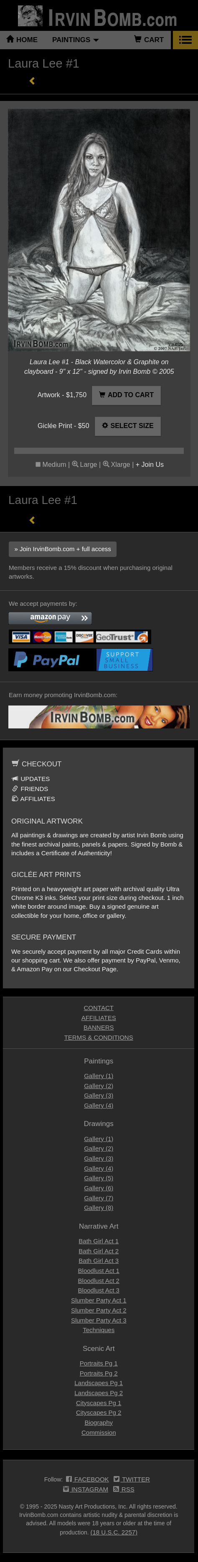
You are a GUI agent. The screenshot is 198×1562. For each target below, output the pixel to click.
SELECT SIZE (128, 425)
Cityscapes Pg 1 (98, 1402)
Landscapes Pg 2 (98, 1392)
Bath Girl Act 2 (99, 1251)
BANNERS (99, 1027)
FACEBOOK (87, 1480)
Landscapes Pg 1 (98, 1382)
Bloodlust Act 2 (98, 1280)
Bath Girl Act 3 (99, 1260)
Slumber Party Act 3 (99, 1320)
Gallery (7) (98, 1198)
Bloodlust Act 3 (98, 1290)
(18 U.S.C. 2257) (114, 1532)
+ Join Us (150, 464)
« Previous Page (32, 80)
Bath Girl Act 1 (99, 1241)
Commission (98, 1432)
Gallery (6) (98, 1188)
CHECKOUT (36, 764)
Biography (98, 1422)
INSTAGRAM (85, 1490)
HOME (22, 40)
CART (149, 40)
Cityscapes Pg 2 (98, 1412)
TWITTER (132, 1480)
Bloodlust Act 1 (98, 1270)
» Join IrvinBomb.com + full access (62, 548)
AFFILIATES (33, 798)
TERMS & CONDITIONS (98, 1037)
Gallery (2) (98, 1085)
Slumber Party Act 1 (99, 1300)
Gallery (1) (98, 1075)
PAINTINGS (75, 40)
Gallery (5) (98, 1178)
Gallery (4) (98, 1105)
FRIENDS (30, 788)
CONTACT (99, 1007)
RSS (124, 1490)
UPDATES (31, 778)
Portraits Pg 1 (99, 1363)
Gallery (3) (98, 1095)
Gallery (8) (98, 1207)
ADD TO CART (126, 394)
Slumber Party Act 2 (99, 1310)
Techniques (98, 1329)
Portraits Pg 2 (99, 1373)
